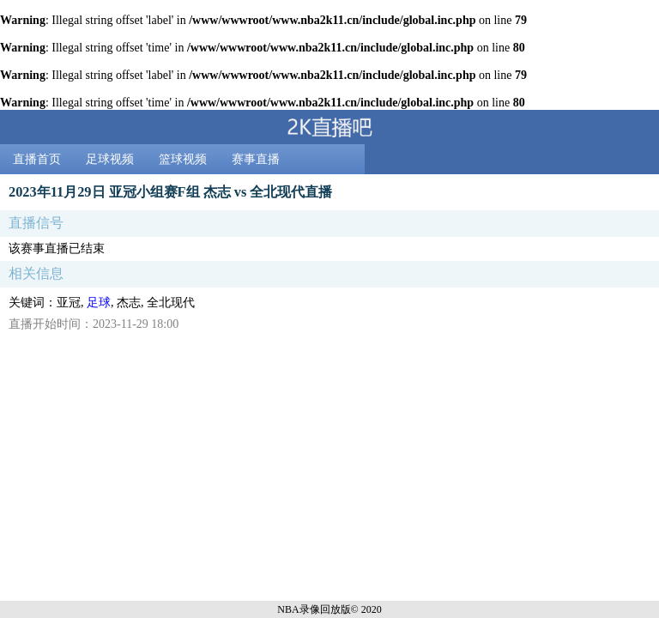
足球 (99, 302)
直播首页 (37, 159)
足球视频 (110, 159)
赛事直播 (256, 159)
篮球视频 (183, 159)
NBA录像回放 (308, 609)
